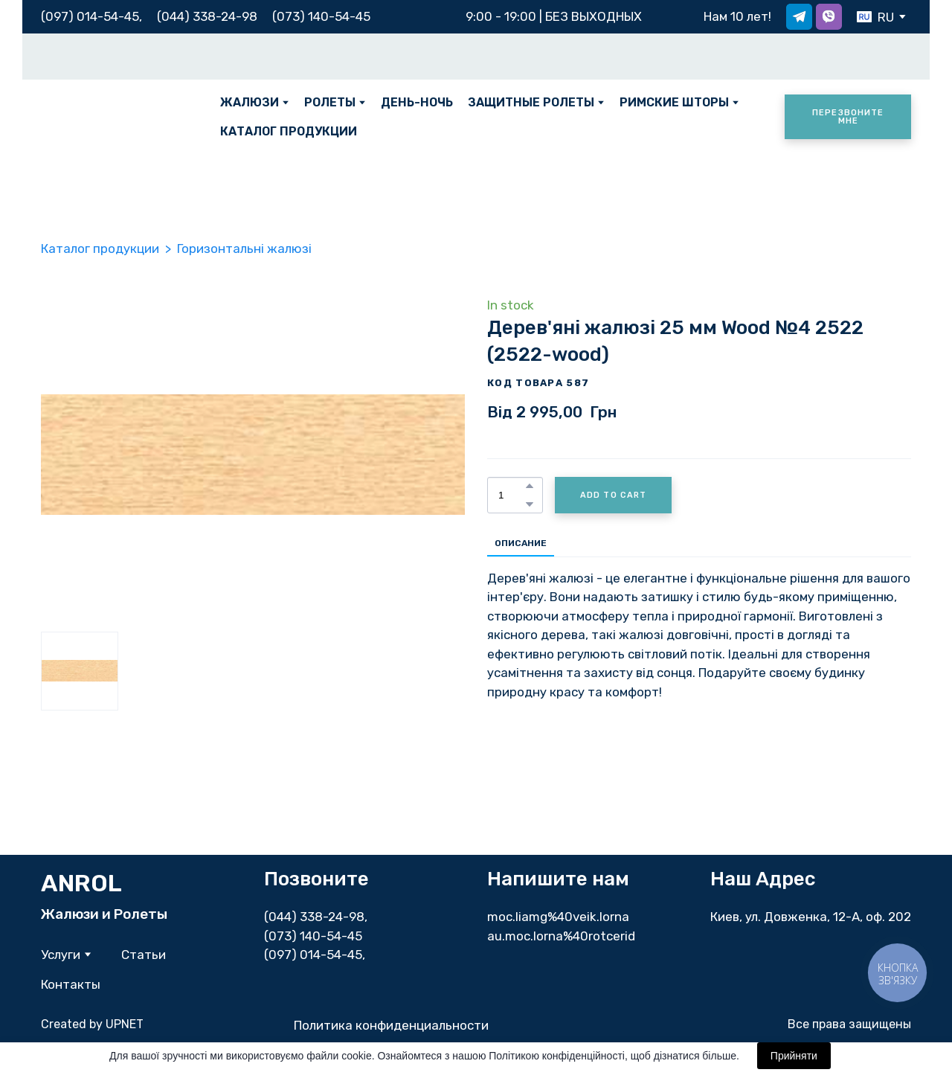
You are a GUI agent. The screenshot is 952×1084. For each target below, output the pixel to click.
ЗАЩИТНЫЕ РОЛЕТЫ (531, 102)
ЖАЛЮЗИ (249, 102)
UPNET (125, 1024)
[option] (875, 16)
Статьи (143, 954)
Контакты (70, 984)
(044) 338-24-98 (314, 916)
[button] (799, 17)
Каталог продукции (100, 248)
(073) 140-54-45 (321, 16)
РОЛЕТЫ (330, 102)
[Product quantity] (511, 495)
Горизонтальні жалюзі (244, 248)
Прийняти (794, 1056)
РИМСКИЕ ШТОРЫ (674, 102)
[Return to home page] (119, 117)
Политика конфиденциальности (391, 1025)
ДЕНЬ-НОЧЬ (417, 102)
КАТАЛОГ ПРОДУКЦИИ (288, 131)
